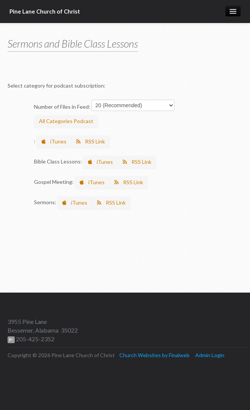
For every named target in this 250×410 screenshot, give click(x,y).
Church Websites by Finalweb (154, 355)
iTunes (54, 141)
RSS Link (90, 141)
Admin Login (209, 355)
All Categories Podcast (66, 121)
